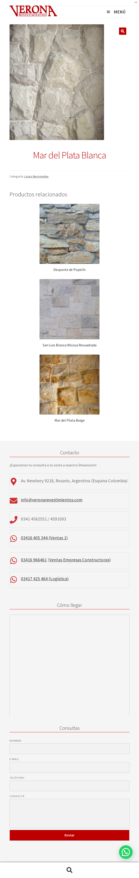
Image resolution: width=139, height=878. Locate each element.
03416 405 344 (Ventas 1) (44, 537)
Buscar (69, 870)
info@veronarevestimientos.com (51, 500)
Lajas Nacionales (36, 176)
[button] (126, 852)
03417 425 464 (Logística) (45, 578)
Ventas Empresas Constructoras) (80, 560)
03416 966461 (34, 560)
